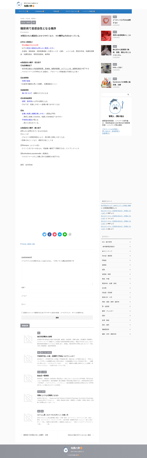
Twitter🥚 (56, 11)
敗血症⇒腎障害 (43, 376)
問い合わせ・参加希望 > (111, 131)
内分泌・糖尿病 (26, 244)
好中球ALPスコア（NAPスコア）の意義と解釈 (116, 205)
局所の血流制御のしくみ (122, 35)
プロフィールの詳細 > (110, 129)
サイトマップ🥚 (23, 11)
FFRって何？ (117, 67)
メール (24, 296)
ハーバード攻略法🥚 (89, 11)
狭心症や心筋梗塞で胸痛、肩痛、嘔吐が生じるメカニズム (122, 52)
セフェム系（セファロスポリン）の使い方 (52, 415)
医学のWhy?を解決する (77, 451)
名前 (23, 287)
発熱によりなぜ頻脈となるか (47, 395)
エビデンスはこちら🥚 (72, 11)
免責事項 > (106, 133)
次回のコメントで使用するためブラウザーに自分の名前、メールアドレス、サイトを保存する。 (54, 312)
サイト (23, 304)
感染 (33, 244)
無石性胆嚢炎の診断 (44, 336)
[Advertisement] (57, 184)
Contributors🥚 (39, 11)
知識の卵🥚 (29, 6)
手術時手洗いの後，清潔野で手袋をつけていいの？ (56, 356)
